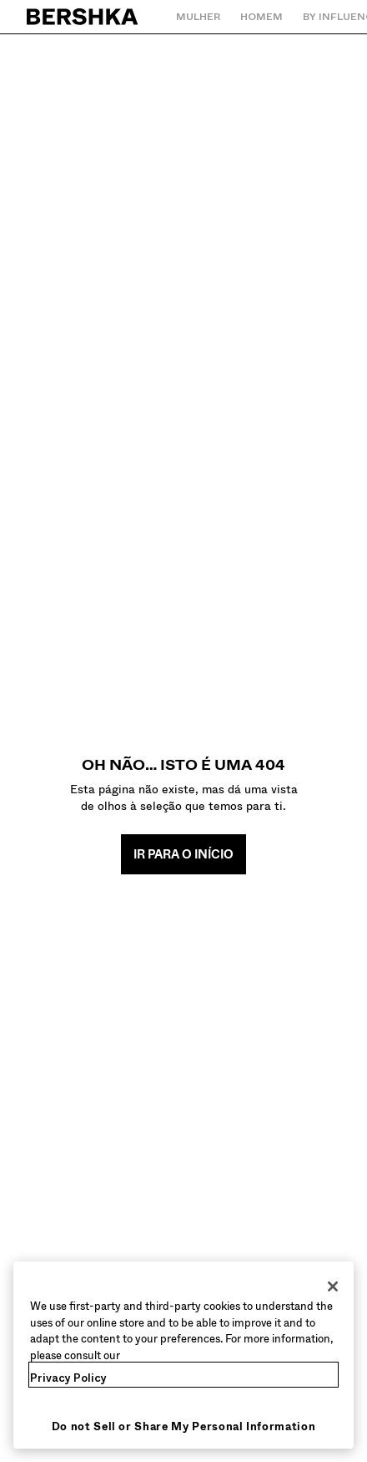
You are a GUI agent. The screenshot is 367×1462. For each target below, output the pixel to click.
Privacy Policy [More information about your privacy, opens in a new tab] (68, 1378)
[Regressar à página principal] (83, 16)
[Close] (332, 1286)
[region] (183, 1355)
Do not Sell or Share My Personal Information (184, 1426)
